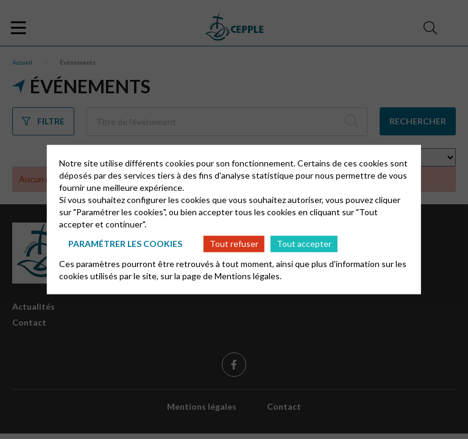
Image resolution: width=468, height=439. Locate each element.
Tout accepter (304, 243)
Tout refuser (234, 243)
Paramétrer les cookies (125, 243)
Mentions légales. (248, 275)
